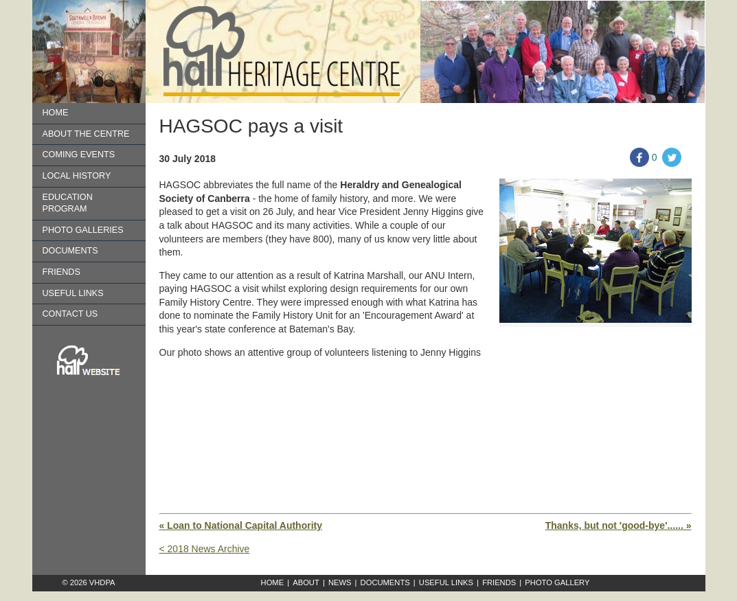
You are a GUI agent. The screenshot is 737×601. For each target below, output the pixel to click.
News (340, 582)
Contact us (70, 314)
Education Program (68, 203)
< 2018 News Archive (204, 548)
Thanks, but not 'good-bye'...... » (618, 525)
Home (56, 112)
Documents (70, 251)
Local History (77, 176)
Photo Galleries (83, 230)
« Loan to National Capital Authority (241, 525)
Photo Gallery (557, 582)
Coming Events (79, 154)
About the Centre (86, 134)
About (306, 582)
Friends (61, 272)
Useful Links (73, 293)
